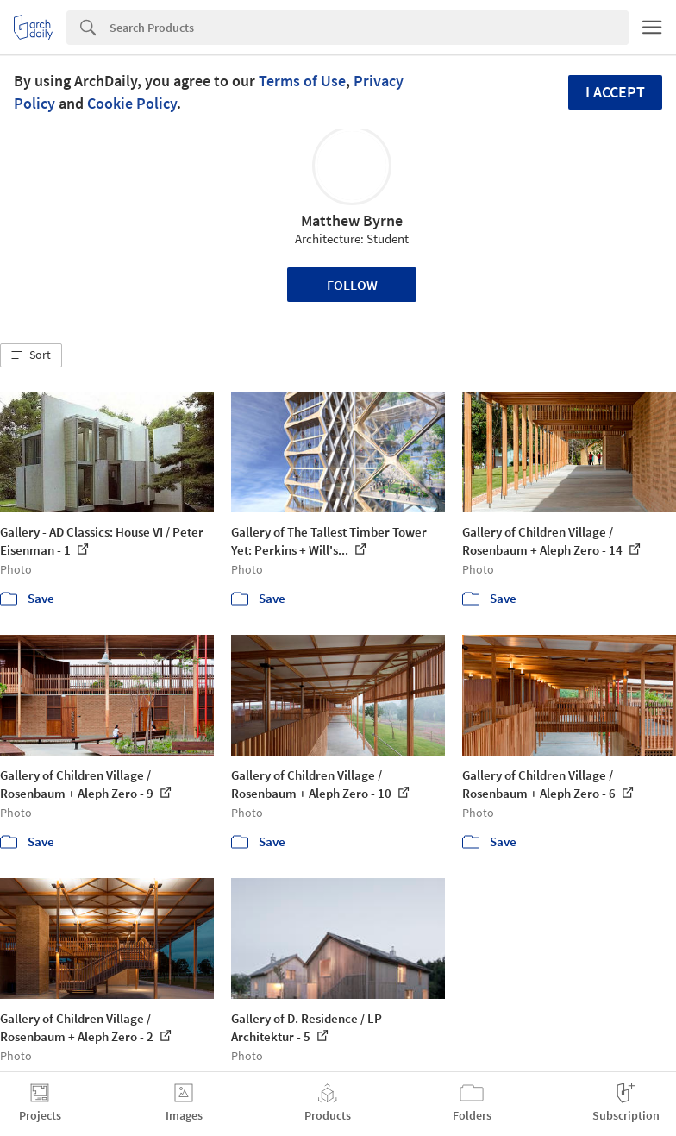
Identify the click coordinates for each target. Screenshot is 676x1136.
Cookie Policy (132, 103)
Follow (352, 284)
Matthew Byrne (352, 220)
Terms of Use (302, 81)
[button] (31, 355)
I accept (615, 92)
